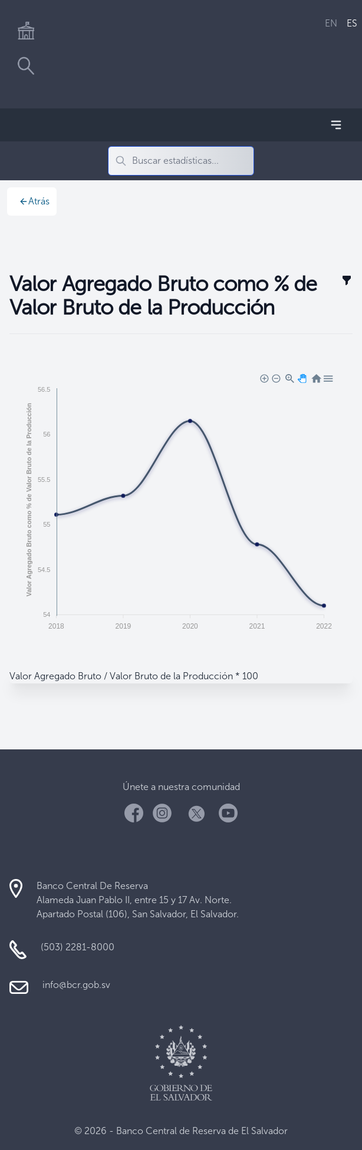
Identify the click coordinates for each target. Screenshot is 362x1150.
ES (352, 23)
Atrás (34, 201)
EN (331, 23)
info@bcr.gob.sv (76, 984)
